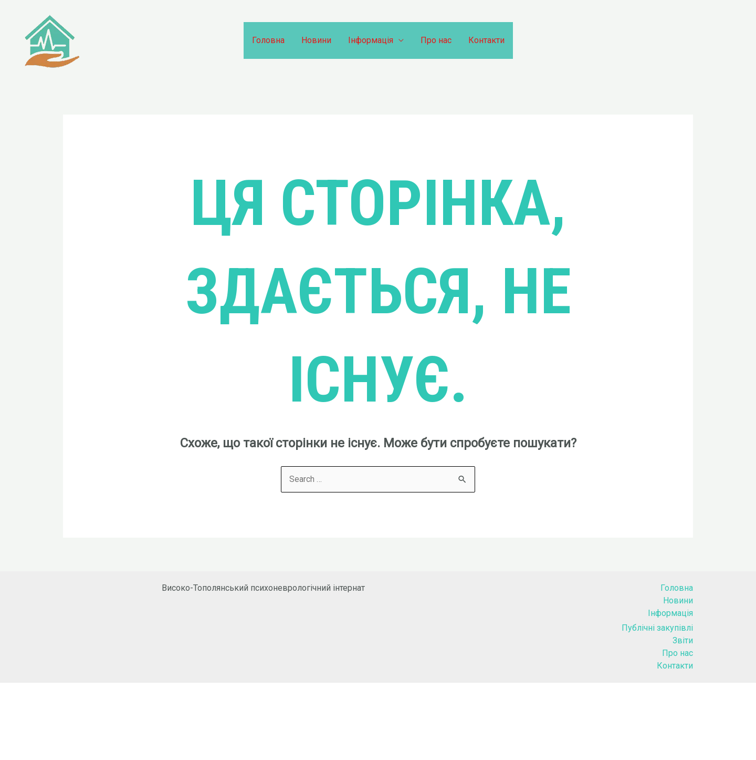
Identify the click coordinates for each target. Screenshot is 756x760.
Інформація (370, 40)
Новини (316, 40)
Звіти (683, 640)
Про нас (436, 40)
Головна (268, 40)
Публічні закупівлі (657, 628)
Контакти (486, 40)
